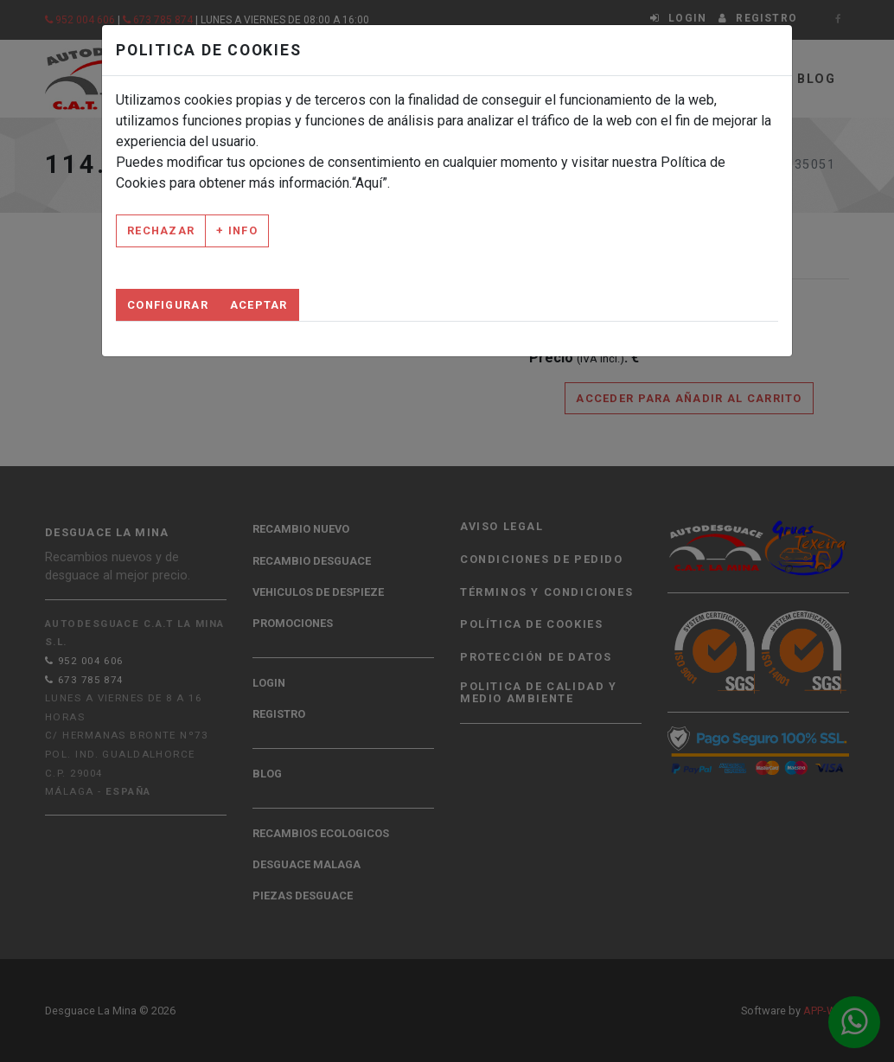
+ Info (237, 230)
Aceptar (259, 304)
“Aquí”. (371, 183)
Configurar (167, 304)
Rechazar (161, 230)
